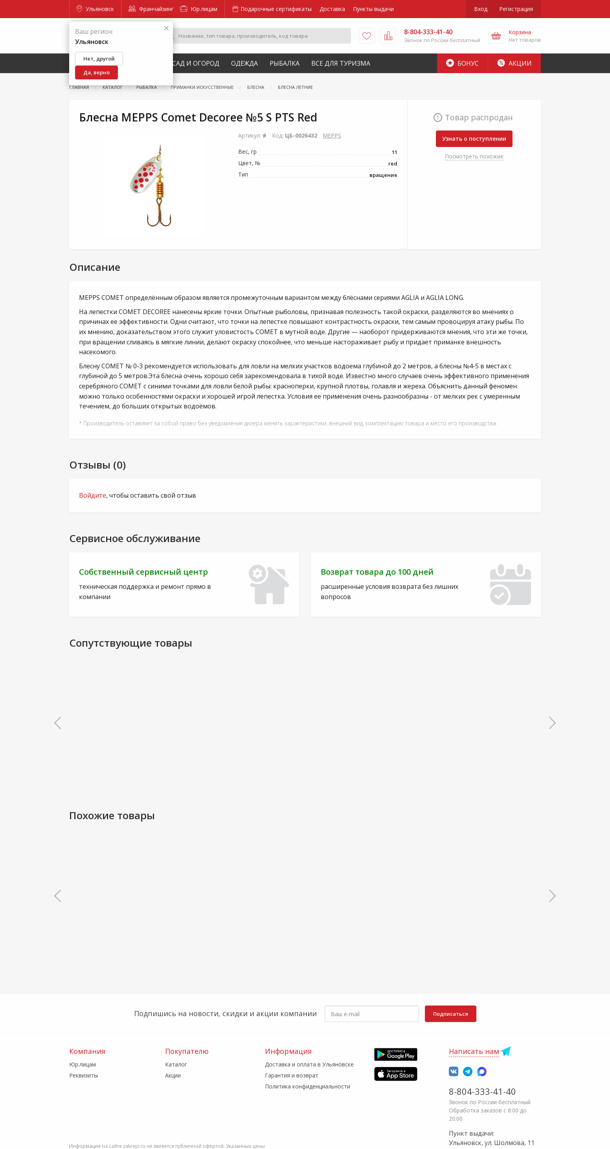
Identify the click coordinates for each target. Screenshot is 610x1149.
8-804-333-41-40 (482, 1091)
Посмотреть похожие (474, 156)
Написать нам (474, 1051)
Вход (480, 9)
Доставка (332, 9)
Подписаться (450, 1013)
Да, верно (96, 72)
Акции (514, 63)
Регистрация (516, 9)
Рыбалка (284, 63)
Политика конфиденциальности (307, 1086)
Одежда (244, 63)
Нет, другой (99, 58)
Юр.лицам (198, 9)
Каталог (176, 1064)
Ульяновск (95, 9)
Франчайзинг (151, 9)
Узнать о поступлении (474, 138)
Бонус (462, 63)
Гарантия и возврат (291, 1075)
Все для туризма (340, 63)
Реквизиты (83, 1075)
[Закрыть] (166, 28)
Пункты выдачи (373, 9)
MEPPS (332, 135)
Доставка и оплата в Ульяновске (309, 1064)
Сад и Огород (195, 63)
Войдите (92, 495)
